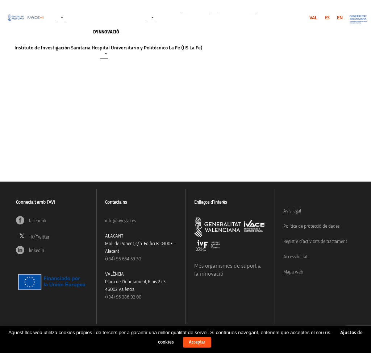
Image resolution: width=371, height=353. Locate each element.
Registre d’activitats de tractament (315, 241)
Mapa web (293, 272)
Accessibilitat (295, 257)
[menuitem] (313, 18)
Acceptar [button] (197, 342)
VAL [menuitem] (313, 17)
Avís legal (292, 211)
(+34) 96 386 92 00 (123, 297)
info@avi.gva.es (120, 221)
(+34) (123, 259)
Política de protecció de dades (311, 226)
